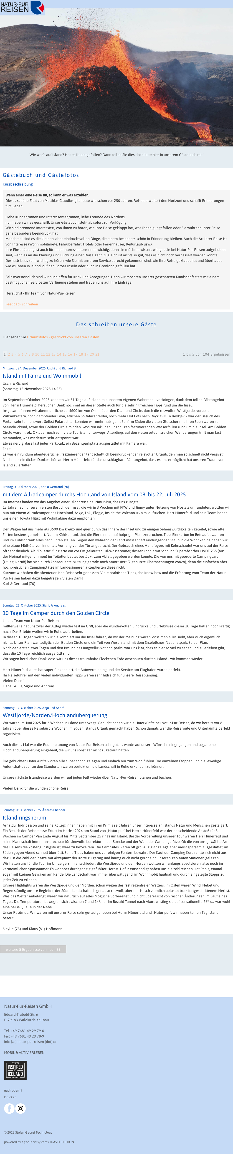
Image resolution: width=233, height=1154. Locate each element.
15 (65, 354)
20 (92, 354)
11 (43, 354)
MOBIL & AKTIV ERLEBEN (24, 1052)
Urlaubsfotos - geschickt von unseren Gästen (63, 337)
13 (54, 354)
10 (37, 354)
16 (70, 354)
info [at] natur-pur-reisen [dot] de (30, 1042)
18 (81, 354)
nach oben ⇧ (13, 1090)
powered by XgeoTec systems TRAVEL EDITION (39, 1142)
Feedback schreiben (21, 304)
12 (48, 354)
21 (97, 354)
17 (75, 354)
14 (59, 354)
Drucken (10, 1097)
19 (86, 354)
